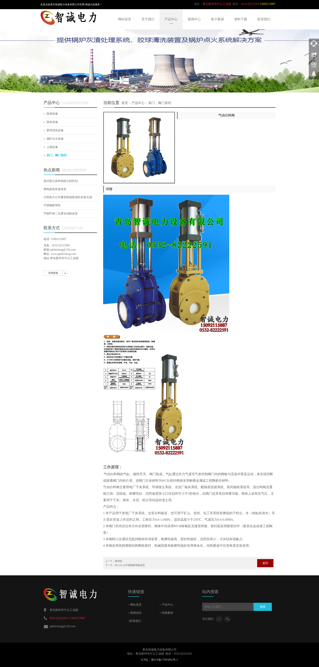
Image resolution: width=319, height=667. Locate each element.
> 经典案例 (166, 612)
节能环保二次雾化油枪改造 (61, 213)
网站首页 (124, 19)
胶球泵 (118, 561)
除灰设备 (52, 122)
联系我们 (263, 19)
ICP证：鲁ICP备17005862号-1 (159, 659)
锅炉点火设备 (55, 138)
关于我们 (147, 19)
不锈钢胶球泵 (52, 205)
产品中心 (171, 19)
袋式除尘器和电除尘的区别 (61, 181)
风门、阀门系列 (159, 103)
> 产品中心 (166, 604)
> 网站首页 (135, 604)
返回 (265, 563)
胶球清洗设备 (55, 130)
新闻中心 (194, 19)
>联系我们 (134, 620)
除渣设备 (52, 113)
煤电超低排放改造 (55, 189)
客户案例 (217, 19)
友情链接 (53, 273)
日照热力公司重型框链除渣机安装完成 (68, 197)
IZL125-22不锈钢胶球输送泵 (130, 565)
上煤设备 (52, 147)
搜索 (262, 606)
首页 (124, 103)
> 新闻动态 (135, 612)
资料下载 (240, 19)
